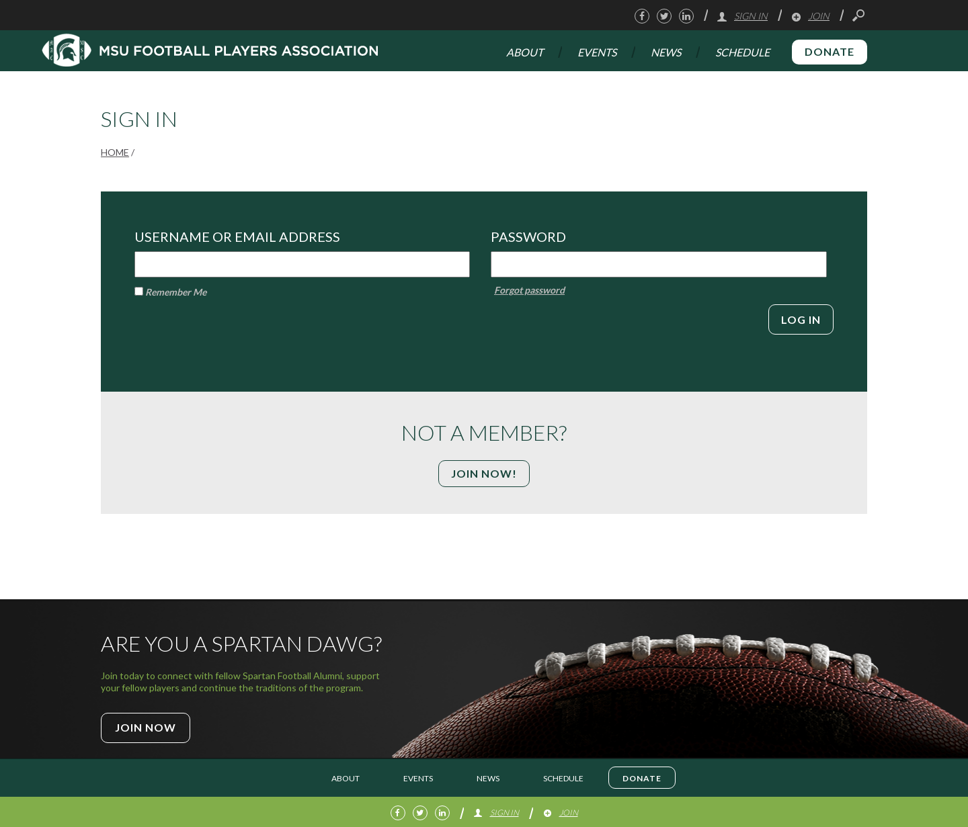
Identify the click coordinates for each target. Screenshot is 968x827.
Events (596, 52)
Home (115, 152)
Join (810, 15)
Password (528, 236)
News (666, 52)
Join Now (145, 727)
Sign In (742, 15)
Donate (829, 51)
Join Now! (484, 473)
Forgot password (529, 290)
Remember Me (170, 292)
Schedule (742, 52)
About (524, 52)
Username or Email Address (237, 236)
